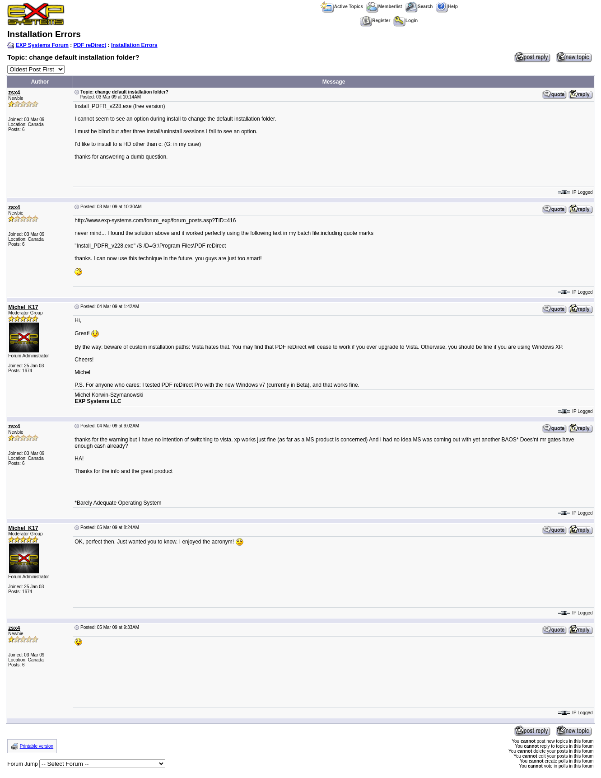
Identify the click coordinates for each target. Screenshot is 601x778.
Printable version (36, 746)
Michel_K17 (23, 307)
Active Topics (341, 6)
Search (419, 6)
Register (375, 20)
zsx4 (14, 92)
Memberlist (384, 6)
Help (447, 6)
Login (405, 20)
